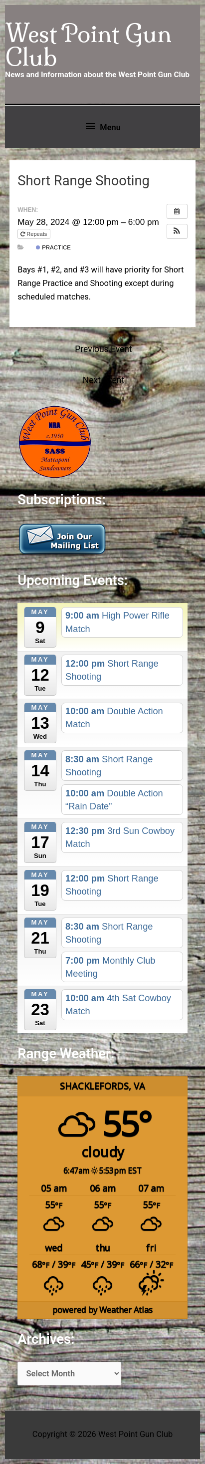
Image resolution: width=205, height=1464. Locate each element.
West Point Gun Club (88, 45)
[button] (177, 231)
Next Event (103, 380)
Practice (53, 247)
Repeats (34, 234)
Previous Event (103, 349)
